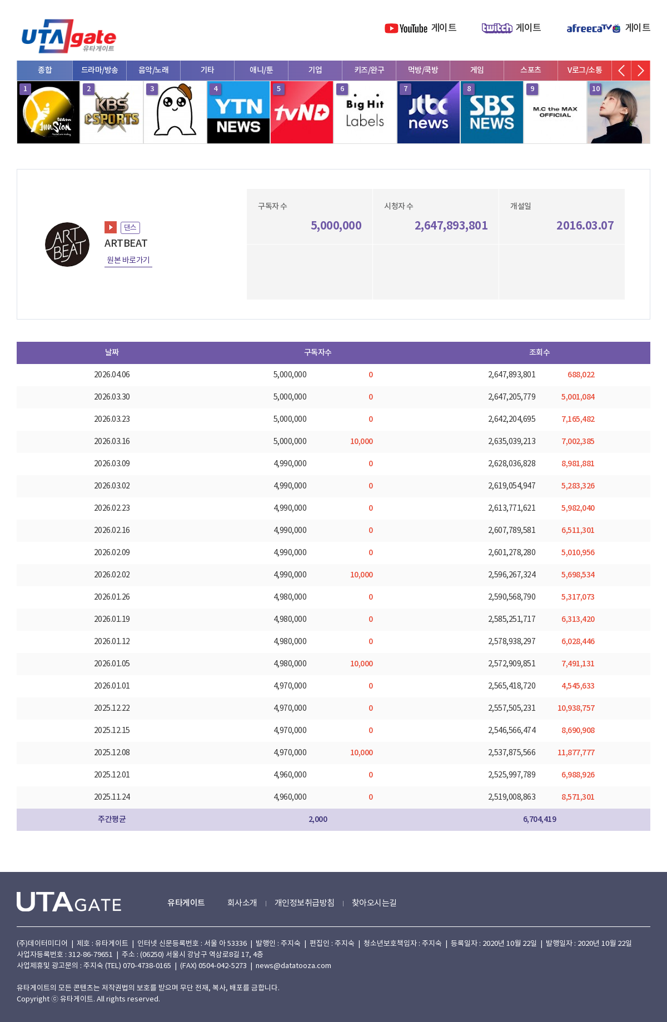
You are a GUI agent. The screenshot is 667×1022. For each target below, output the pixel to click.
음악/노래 (153, 70)
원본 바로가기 (128, 260)
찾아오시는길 (374, 903)
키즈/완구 (369, 70)
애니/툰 (261, 70)
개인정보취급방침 (305, 903)
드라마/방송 (99, 70)
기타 (208, 70)
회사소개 (242, 903)
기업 (315, 70)
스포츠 (530, 70)
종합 (45, 70)
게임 (477, 70)
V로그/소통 (585, 70)
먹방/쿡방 (423, 70)
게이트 (444, 28)
